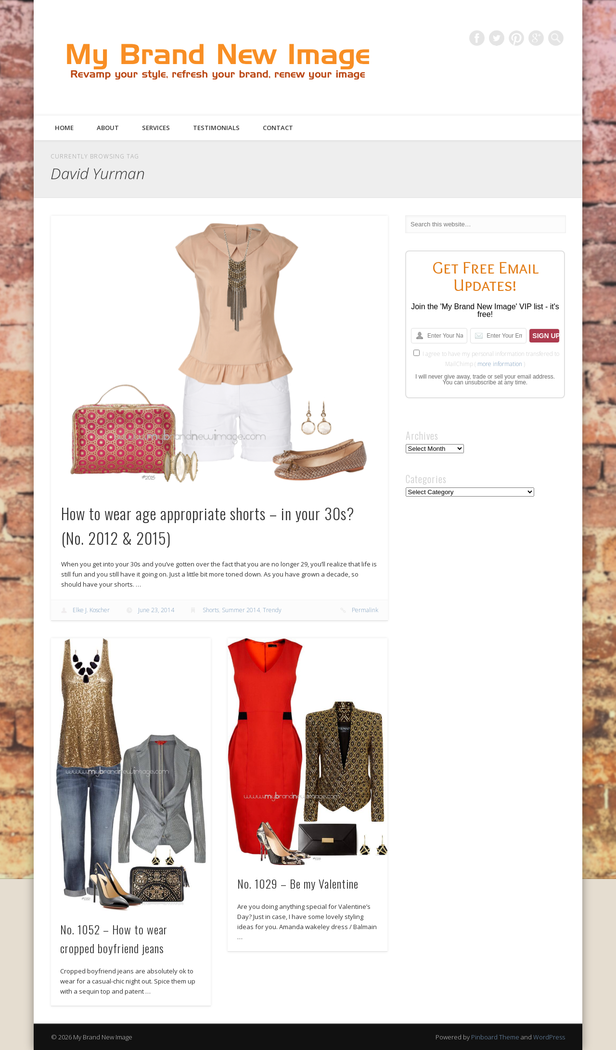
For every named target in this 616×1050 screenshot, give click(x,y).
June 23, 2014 (156, 610)
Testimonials (216, 127)
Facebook (477, 38)
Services (156, 127)
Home (64, 127)
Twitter (496, 38)
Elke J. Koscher (91, 610)
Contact (278, 127)
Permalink (365, 610)
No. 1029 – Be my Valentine (298, 883)
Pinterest (516, 38)
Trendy (272, 610)
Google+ (536, 38)
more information (499, 364)
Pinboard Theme (495, 1037)
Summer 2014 (241, 610)
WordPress (549, 1037)
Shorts (211, 610)
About (108, 127)
